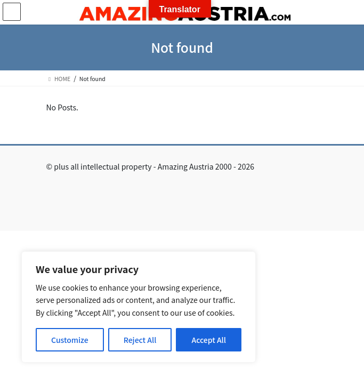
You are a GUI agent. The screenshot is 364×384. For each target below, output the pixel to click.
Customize (69, 339)
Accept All (208, 339)
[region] (138, 307)
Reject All (140, 339)
